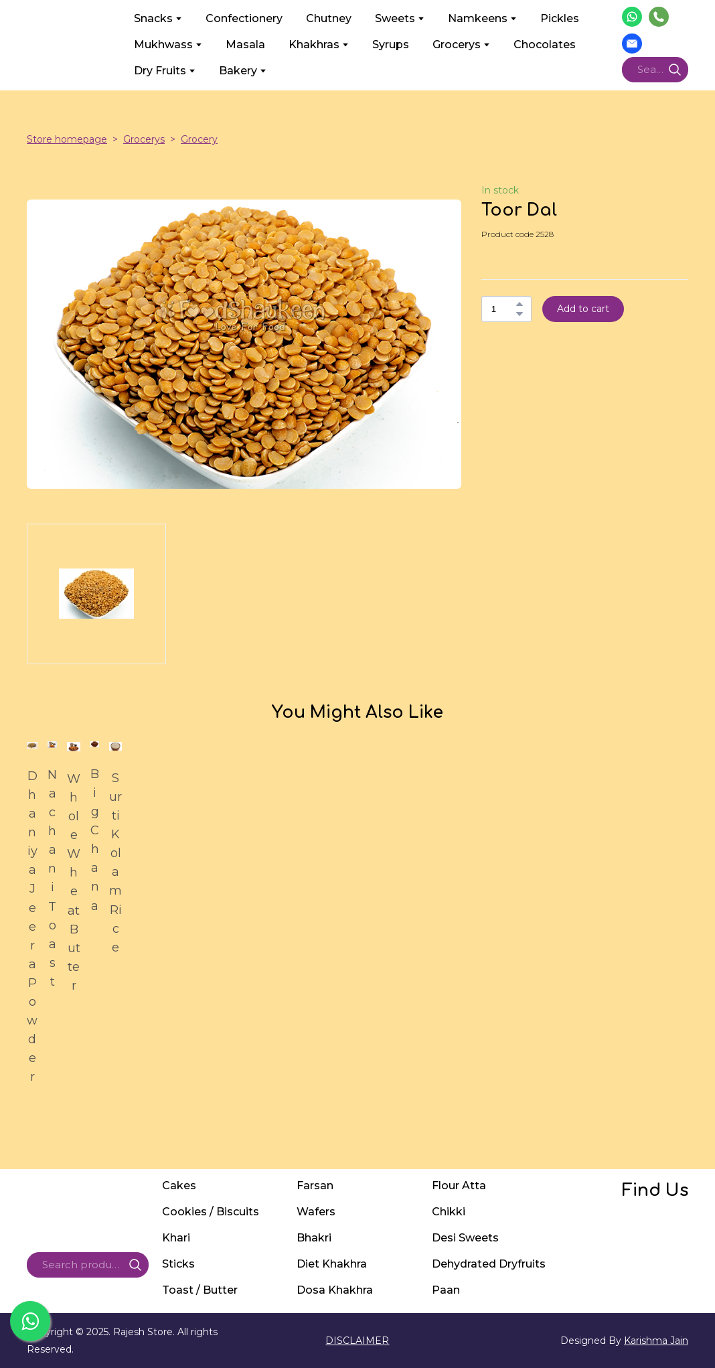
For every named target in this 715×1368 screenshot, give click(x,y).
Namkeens (477, 18)
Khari (176, 1237)
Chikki (448, 1211)
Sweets (395, 18)
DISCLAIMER (357, 1341)
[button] (632, 17)
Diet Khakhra (332, 1264)
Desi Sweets (465, 1237)
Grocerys (456, 44)
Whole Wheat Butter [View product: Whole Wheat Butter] (73, 882)
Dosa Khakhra (335, 1290)
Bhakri (314, 1237)
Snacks (153, 18)
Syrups (390, 44)
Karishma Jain (656, 1341)
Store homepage (67, 139)
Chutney (328, 18)
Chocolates (544, 44)
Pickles (559, 18)
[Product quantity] (503, 309)
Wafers (316, 1211)
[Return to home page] (70, 44)
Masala (245, 44)
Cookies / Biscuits (210, 1211)
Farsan (315, 1185)
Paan (446, 1290)
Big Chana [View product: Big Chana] (94, 840)
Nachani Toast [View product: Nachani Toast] (52, 878)
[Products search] (655, 69)
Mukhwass (163, 44)
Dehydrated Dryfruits (489, 1264)
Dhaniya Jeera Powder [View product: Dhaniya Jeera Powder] (32, 926)
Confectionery (244, 18)
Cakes (179, 1185)
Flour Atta (459, 1185)
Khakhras (314, 44)
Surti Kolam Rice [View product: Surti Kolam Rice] (115, 863)
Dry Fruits (160, 70)
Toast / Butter (200, 1290)
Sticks (178, 1264)
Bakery (238, 70)
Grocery (199, 139)
